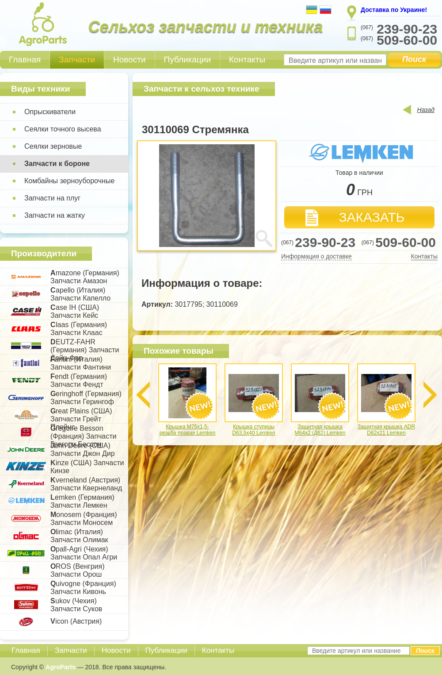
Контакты (247, 59)
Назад (425, 109)
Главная (25, 59)
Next (430, 395)
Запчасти (77, 59)
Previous (143, 395)
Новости (129, 59)
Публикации (187, 59)
